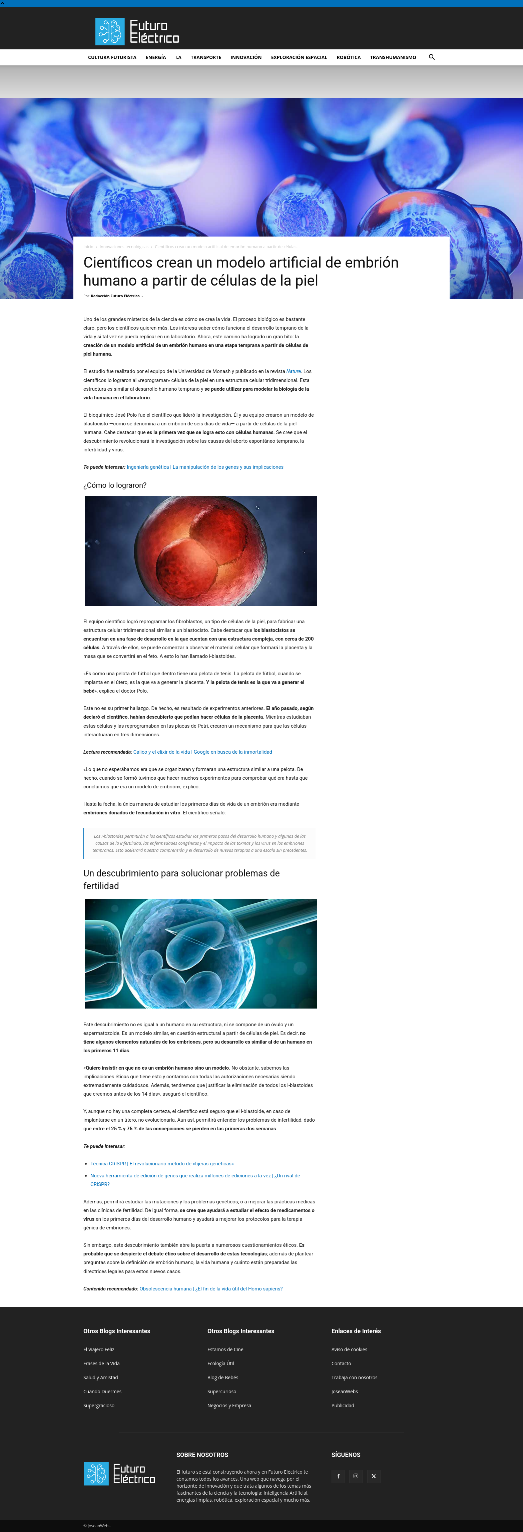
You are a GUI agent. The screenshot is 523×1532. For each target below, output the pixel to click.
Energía (156, 57)
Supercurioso (221, 1391)
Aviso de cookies (349, 1349)
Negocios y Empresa (229, 1405)
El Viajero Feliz (98, 1349)
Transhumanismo (393, 57)
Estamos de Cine (225, 1349)
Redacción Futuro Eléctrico (115, 295)
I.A (178, 57)
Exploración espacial (299, 57)
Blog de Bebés (222, 1377)
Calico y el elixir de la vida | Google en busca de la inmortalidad (202, 752)
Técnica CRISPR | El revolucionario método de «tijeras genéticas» (162, 1164)
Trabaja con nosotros (355, 1377)
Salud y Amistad (100, 1377)
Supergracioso (98, 1405)
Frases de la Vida (101, 1363)
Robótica (349, 57)
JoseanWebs (345, 1391)
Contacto (341, 1363)
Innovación (246, 57)
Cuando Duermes (102, 1391)
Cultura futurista (112, 57)
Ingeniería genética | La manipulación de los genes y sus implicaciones (205, 467)
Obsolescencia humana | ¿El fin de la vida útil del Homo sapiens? (211, 1289)
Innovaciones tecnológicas (124, 247)
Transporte (206, 57)
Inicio (88, 247)
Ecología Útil (220, 1363)
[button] (432, 58)
